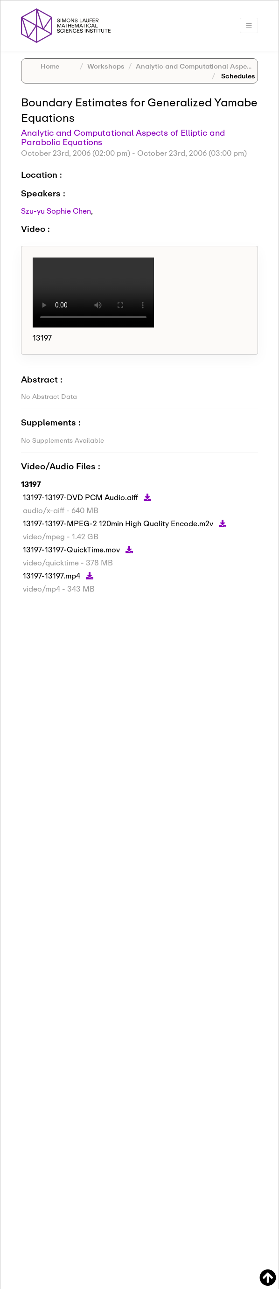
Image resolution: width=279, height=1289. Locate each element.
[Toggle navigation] (249, 25)
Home (50, 66)
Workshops (106, 66)
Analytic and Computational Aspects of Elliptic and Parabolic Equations (123, 137)
